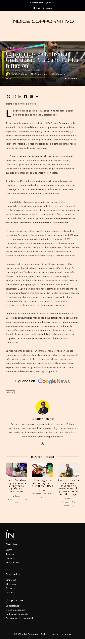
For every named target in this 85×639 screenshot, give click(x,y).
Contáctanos (12, 605)
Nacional (10, 558)
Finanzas (10, 588)
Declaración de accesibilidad (20, 618)
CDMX (9, 549)
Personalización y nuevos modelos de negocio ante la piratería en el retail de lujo (68, 487)
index (10, 392)
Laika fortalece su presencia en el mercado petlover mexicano (16, 486)
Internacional (13, 562)
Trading (10, 553)
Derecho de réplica (15, 609)
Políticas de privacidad (17, 614)
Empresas (11, 579)
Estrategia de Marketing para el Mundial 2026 (42, 483)
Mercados (11, 584)
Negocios (10, 48)
